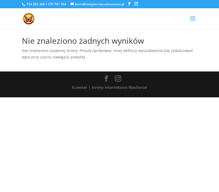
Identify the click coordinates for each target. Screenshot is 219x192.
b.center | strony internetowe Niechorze (109, 87)
